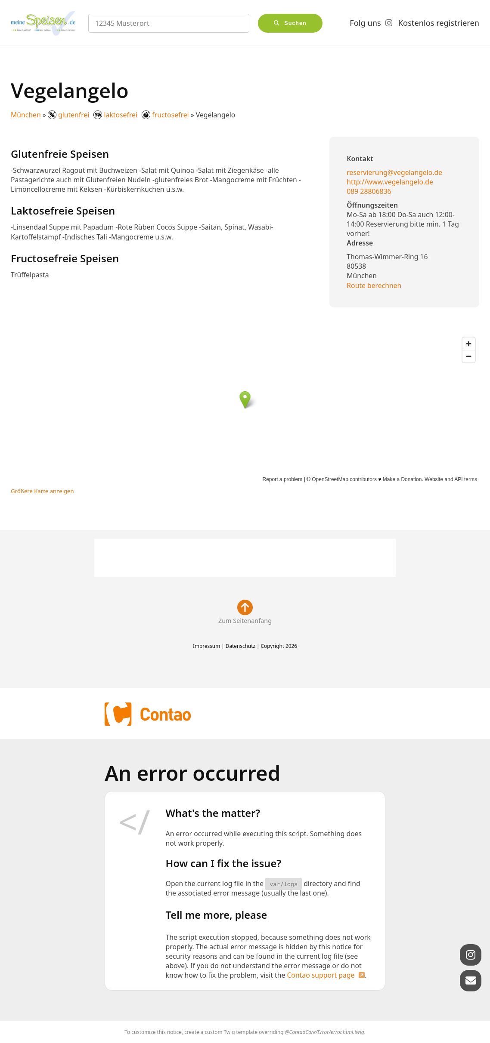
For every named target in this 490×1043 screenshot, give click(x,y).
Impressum (206, 645)
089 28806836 (369, 191)
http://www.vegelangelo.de (390, 182)
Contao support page (320, 975)
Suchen (295, 23)
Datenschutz (240, 645)
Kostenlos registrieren (438, 23)
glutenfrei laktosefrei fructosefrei (118, 115)
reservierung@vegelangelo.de (394, 172)
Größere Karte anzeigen (42, 491)
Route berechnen (374, 285)
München (26, 115)
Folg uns (365, 23)
